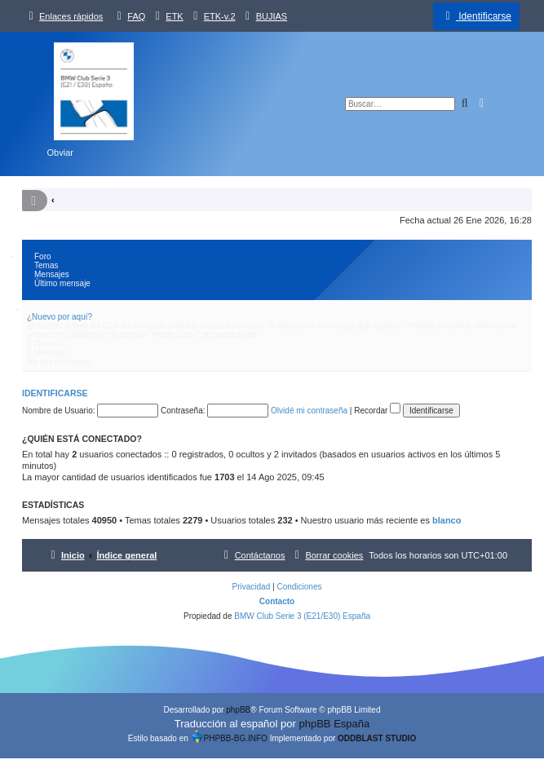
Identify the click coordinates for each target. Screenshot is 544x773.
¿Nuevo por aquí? (59, 316)
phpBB (238, 709)
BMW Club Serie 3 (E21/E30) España (302, 616)
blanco (446, 520)
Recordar (377, 410)
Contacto (276, 601)
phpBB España (334, 724)
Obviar (60, 152)
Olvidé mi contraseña (309, 410)
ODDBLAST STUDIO (377, 738)
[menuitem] (129, 16)
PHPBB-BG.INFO (229, 738)
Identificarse (55, 393)
